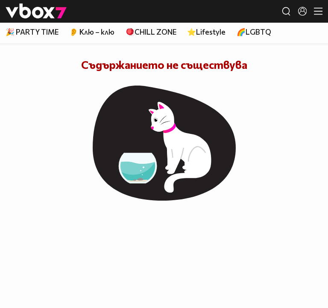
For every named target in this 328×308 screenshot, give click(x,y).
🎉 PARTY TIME (32, 31)
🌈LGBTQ (254, 31)
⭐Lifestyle (206, 31)
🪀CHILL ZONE (151, 31)
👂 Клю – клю (91, 31)
